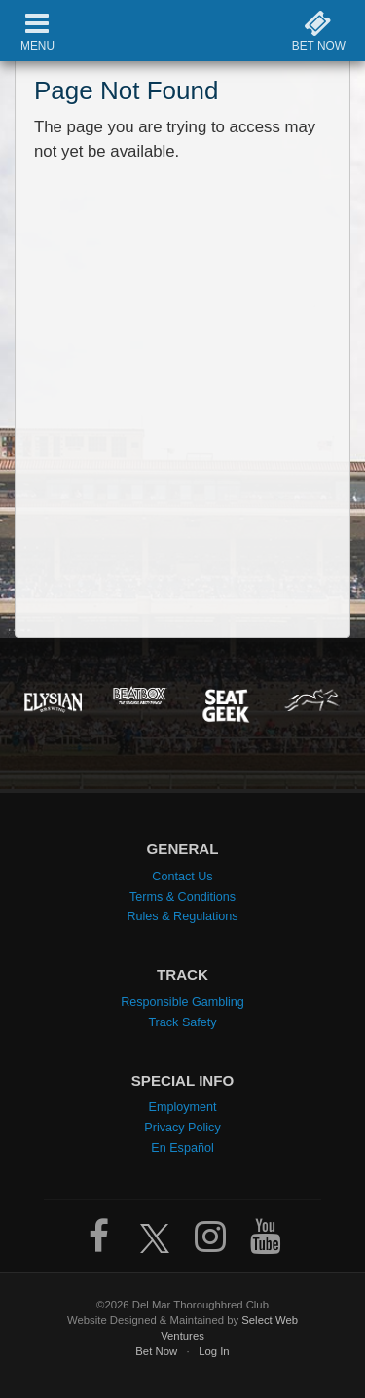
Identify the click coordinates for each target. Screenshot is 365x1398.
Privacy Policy (182, 1127)
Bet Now (156, 1351)
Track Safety (182, 1022)
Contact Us (182, 876)
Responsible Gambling (182, 1002)
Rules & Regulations (182, 916)
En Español (182, 1148)
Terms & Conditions (182, 897)
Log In (214, 1351)
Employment (183, 1107)
